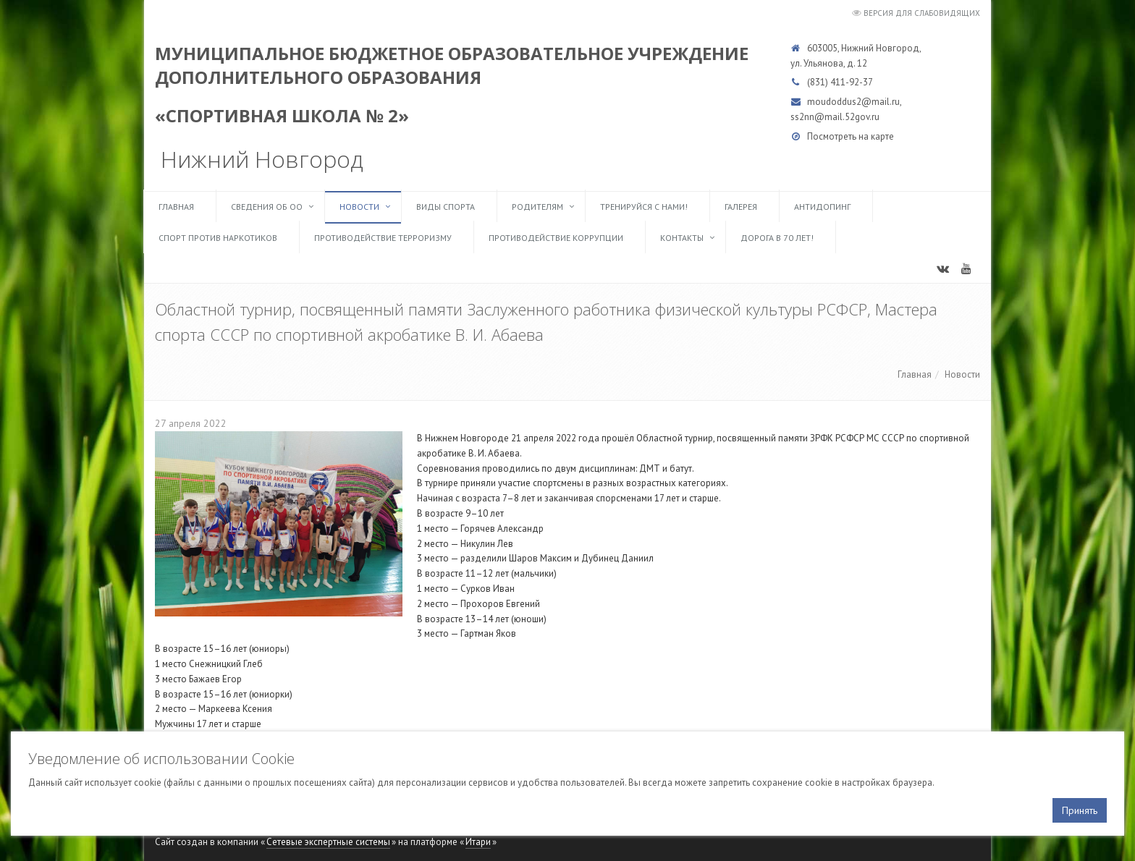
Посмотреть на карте (850, 136)
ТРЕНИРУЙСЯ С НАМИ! (644, 206)
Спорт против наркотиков (218, 237)
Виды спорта (445, 206)
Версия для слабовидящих (922, 13)
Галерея (741, 206)
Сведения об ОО (267, 206)
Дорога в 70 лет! (777, 237)
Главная (176, 206)
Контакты (682, 237)
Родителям (537, 206)
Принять (1079, 810)
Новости (359, 206)
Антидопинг (822, 206)
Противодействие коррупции (556, 237)
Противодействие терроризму (383, 237)
